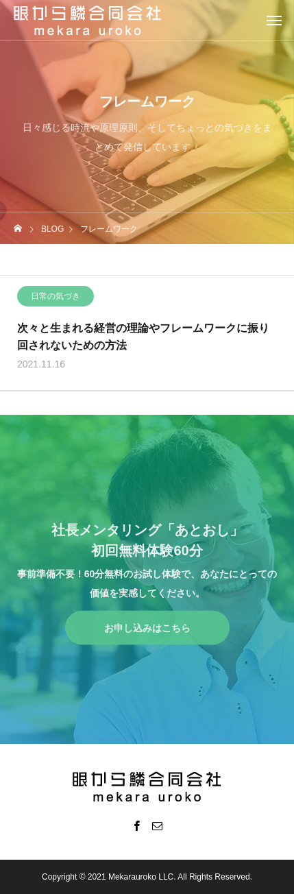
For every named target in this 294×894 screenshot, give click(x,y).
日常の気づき (55, 297)
